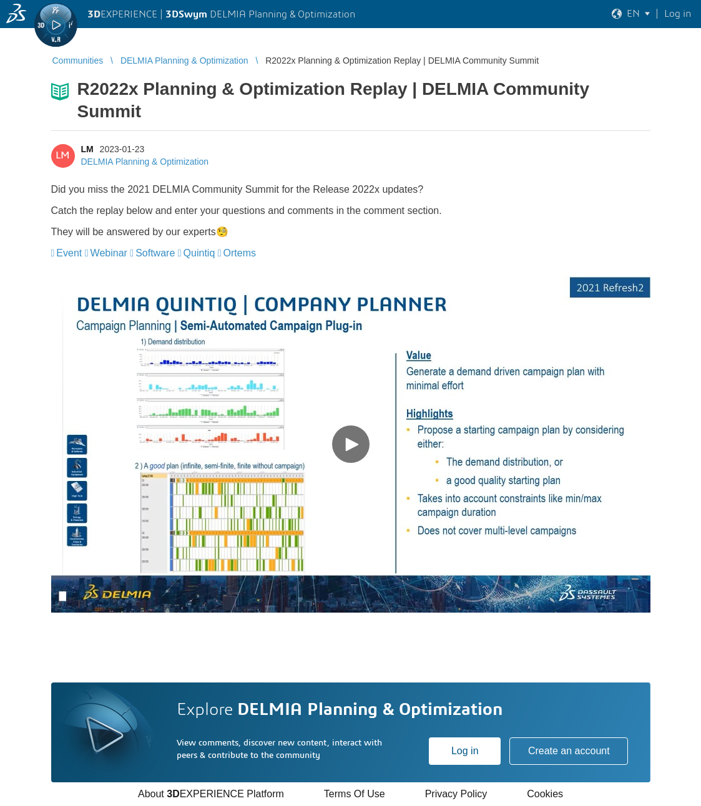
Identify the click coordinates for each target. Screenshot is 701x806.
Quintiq (199, 253)
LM (87, 149)
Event (69, 253)
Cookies (545, 794)
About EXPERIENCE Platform (211, 794)
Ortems (239, 253)
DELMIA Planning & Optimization (145, 162)
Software (155, 253)
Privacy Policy (456, 794)
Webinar (109, 253)
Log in (465, 750)
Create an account (569, 750)
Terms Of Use (354, 794)
